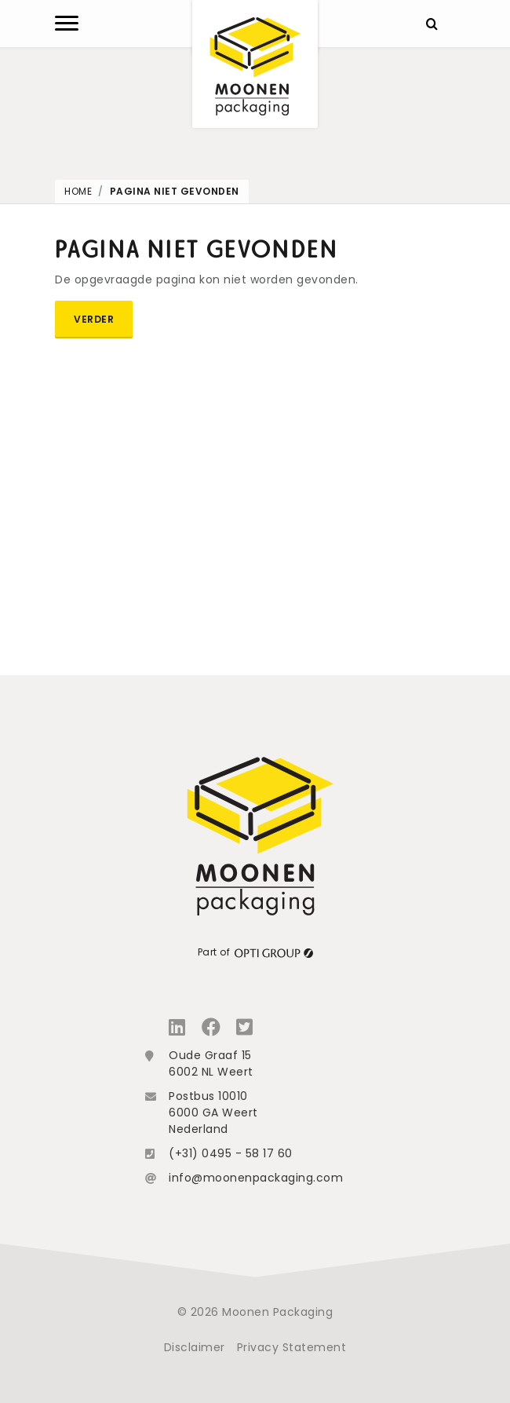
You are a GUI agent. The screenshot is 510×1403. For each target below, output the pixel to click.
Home (78, 191)
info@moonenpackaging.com (256, 1178)
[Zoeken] (431, 23)
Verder (94, 319)
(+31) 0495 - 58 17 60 (231, 1153)
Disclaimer (194, 1347)
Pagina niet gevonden (174, 191)
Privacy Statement (292, 1347)
